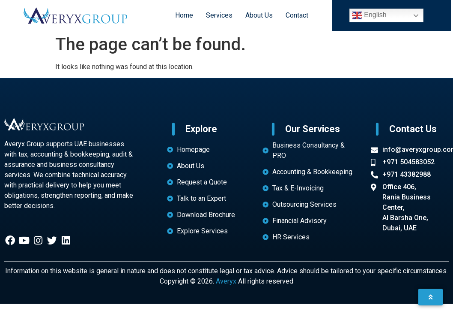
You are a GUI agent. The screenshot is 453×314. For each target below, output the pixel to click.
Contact (296, 15)
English (369, 15)
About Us (258, 15)
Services (218, 15)
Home (183, 15)
